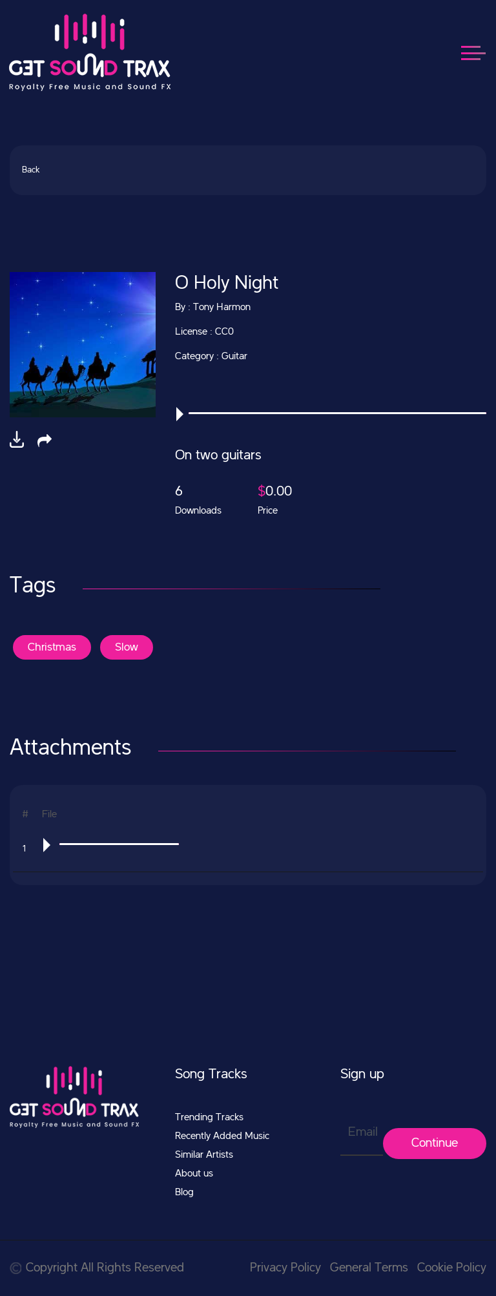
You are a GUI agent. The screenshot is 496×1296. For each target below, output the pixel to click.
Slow (126, 647)
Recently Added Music (222, 1136)
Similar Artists (204, 1155)
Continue (434, 1143)
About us (194, 1174)
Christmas (52, 647)
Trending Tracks (209, 1118)
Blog (184, 1192)
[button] (44, 440)
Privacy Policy (285, 1268)
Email (363, 1132)
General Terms (369, 1268)
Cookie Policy (451, 1268)
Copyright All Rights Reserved (97, 1268)
